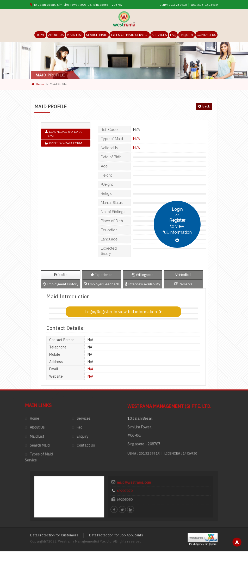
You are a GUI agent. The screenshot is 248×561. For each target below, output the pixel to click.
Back (204, 106)
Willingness (142, 275)
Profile (60, 275)
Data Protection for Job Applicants (116, 466)
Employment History (60, 284)
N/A (136, 139)
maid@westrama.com (142, 417)
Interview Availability (142, 284)
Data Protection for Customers (54, 466)
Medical (183, 275)
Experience (102, 275)
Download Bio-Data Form (63, 134)
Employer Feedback (101, 284)
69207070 (136, 423)
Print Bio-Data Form (63, 143)
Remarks (183, 284)
